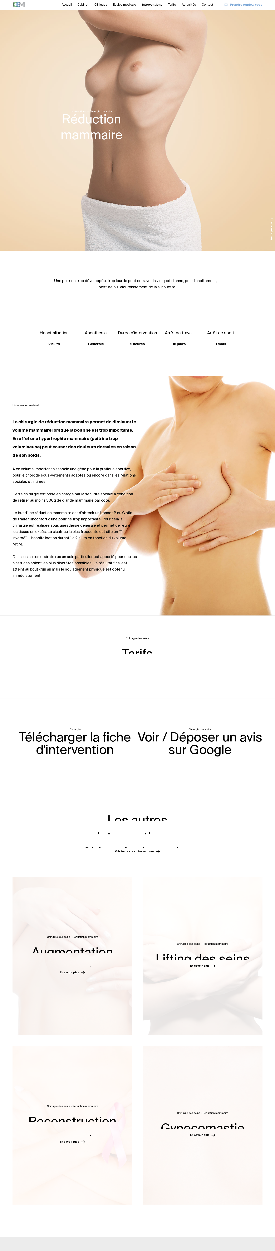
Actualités (189, 4)
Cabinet (83, 4)
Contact (207, 4)
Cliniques (100, 4)
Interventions (152, 4)
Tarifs (172, 4)
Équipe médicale (124, 4)
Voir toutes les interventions (137, 851)
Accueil (67, 4)
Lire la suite (271, 229)
